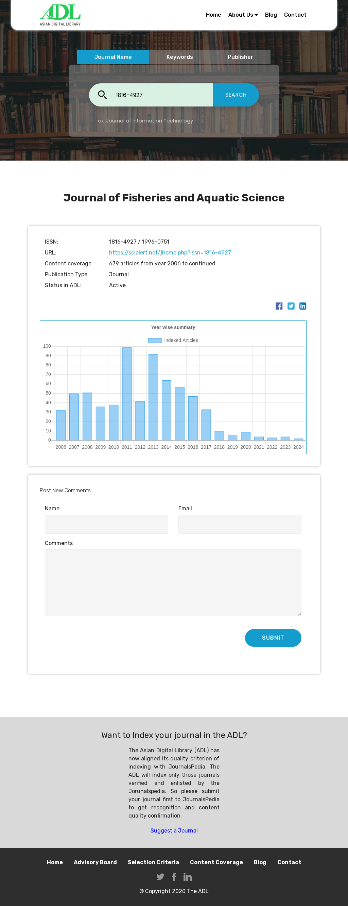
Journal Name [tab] (113, 57)
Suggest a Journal (174, 830)
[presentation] (96, 638)
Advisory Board (95, 862)
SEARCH (235, 95)
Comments (59, 543)
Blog (271, 15)
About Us (240, 15)
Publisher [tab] (240, 57)
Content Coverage (216, 862)
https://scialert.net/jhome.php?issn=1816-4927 (170, 252)
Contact (295, 15)
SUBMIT (273, 638)
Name (52, 508)
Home (213, 15)
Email (185, 508)
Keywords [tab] (180, 57)
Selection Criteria (153, 862)
